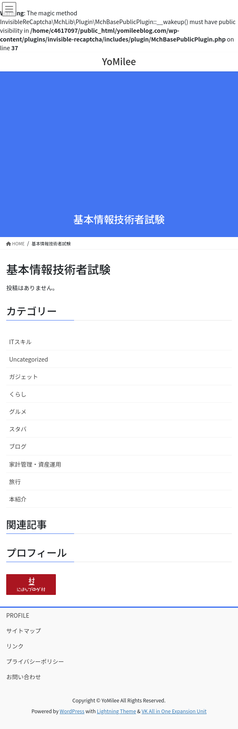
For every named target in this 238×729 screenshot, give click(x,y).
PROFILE (17, 615)
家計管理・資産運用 (35, 464)
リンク (15, 646)
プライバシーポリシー (35, 661)
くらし (17, 394)
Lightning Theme (116, 710)
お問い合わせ (23, 677)
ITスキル (20, 342)
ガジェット (23, 376)
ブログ (17, 446)
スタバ (17, 429)
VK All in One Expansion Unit (174, 710)
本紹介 (17, 499)
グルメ (17, 411)
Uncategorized (28, 359)
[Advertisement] (119, 144)
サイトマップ (23, 630)
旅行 (15, 481)
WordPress (72, 710)
